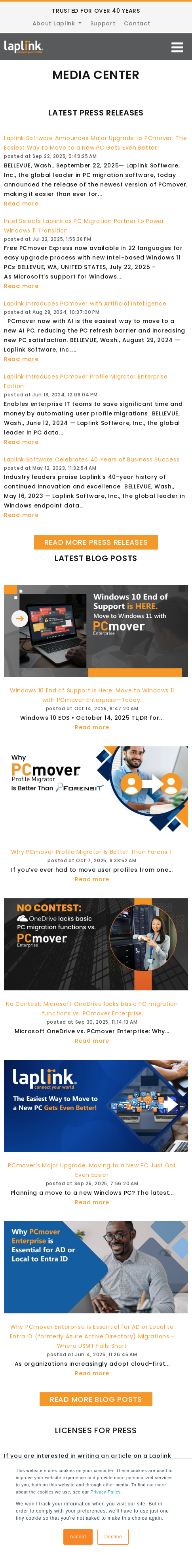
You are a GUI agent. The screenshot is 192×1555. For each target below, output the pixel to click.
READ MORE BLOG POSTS (96, 1399)
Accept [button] (78, 1537)
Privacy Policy (105, 1492)
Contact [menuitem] (137, 23)
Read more (21, 204)
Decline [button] (113, 1537)
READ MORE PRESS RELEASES (96, 542)
